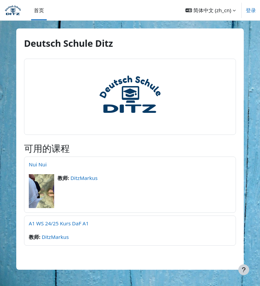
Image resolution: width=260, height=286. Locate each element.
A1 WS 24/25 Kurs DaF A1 (59, 223)
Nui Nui (38, 164)
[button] (210, 10)
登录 (251, 10)
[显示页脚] (243, 269)
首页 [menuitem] (39, 10)
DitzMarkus (84, 178)
